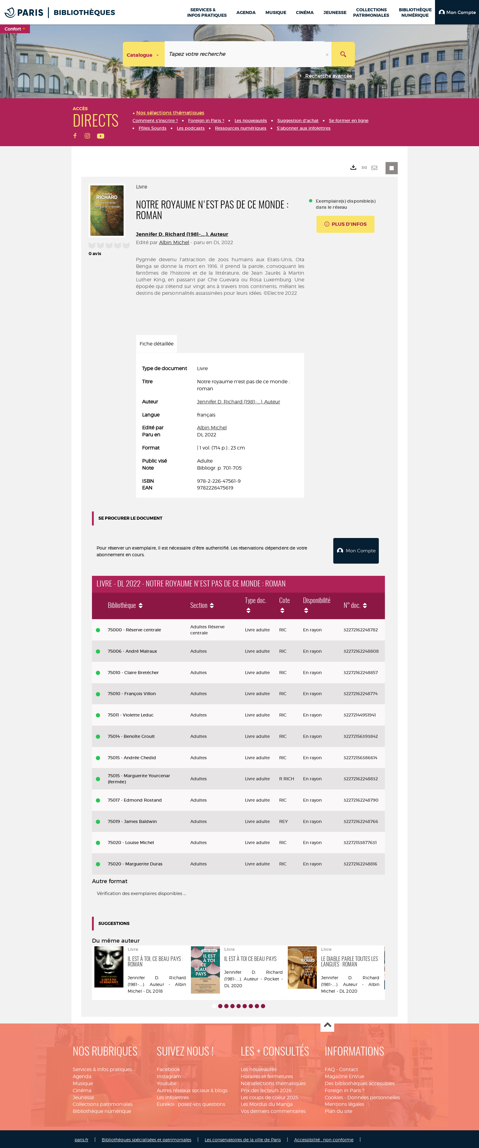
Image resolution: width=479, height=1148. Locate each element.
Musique (83, 1082)
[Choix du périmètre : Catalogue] (144, 54)
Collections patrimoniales (103, 1103)
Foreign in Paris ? (344, 1089)
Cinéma (82, 1089)
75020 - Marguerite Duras (135, 862)
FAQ (330, 1068)
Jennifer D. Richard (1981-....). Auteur (182, 234)
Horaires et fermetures (267, 1075)
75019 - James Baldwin (132, 820)
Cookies (334, 1096)
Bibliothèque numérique (102, 1110)
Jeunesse (83, 1096)
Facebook (168, 1068)
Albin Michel (174, 242)
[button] (457, 12)
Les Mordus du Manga (267, 1103)
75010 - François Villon (132, 692)
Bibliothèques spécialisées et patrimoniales (146, 1138)
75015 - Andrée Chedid (132, 756)
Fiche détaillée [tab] (157, 344)
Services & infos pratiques (102, 1068)
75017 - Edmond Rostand (135, 798)
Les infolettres (173, 1096)
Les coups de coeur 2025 (269, 1096)
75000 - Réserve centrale (134, 628)
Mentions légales (344, 1103)
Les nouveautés (258, 1068)
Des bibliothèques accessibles (360, 1082)
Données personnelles (373, 1096)
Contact (348, 1068)
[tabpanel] (220, 428)
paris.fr (81, 1138)
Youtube (167, 1082)
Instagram (169, 1075)
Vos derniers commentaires (273, 1110)
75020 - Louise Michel (131, 841)
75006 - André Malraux (132, 649)
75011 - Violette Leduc (131, 713)
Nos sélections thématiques (273, 1082)
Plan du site (338, 1110)
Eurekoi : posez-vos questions (191, 1103)
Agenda (82, 1075)
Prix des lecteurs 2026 (266, 1089)
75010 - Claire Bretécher (133, 671)
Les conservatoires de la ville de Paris (243, 1138)
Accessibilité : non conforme (323, 1138)
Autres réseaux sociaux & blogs (192, 1089)
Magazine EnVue (344, 1075)
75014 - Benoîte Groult (131, 735)
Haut (327, 1023)
